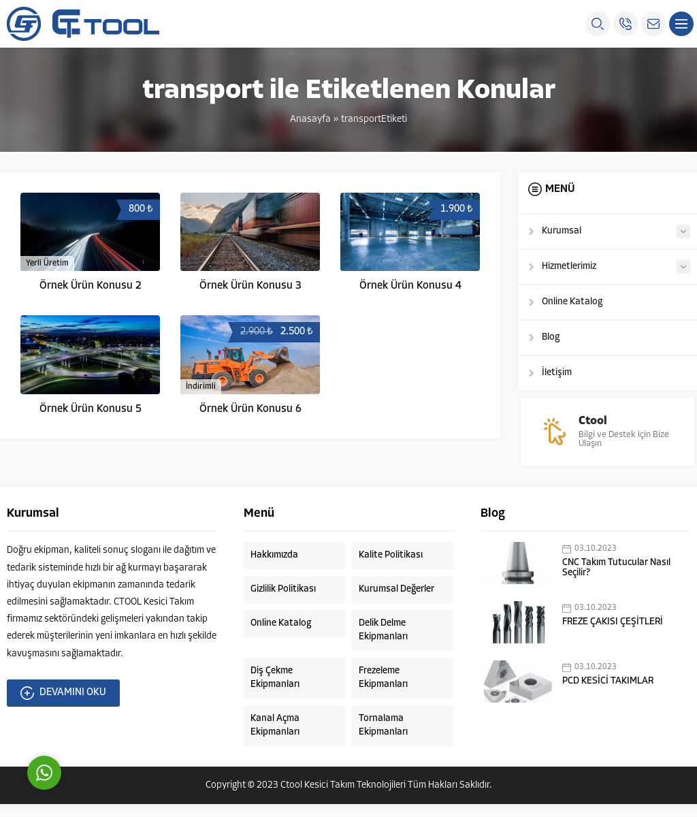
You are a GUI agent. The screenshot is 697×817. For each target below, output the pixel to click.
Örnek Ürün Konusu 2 (90, 286)
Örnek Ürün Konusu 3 (250, 286)
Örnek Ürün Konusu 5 (90, 409)
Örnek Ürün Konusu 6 (250, 409)
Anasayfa (310, 119)
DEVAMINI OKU (63, 706)
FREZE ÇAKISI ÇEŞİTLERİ (612, 635)
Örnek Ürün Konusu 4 (410, 286)
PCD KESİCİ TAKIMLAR (607, 694)
